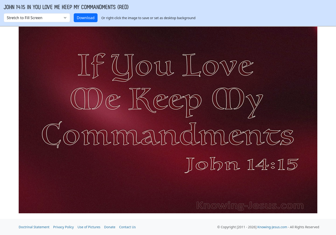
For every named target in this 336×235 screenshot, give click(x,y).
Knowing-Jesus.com (272, 227)
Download (85, 17)
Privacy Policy (63, 227)
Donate (109, 227)
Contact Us (127, 227)
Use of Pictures (88, 227)
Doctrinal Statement (34, 227)
